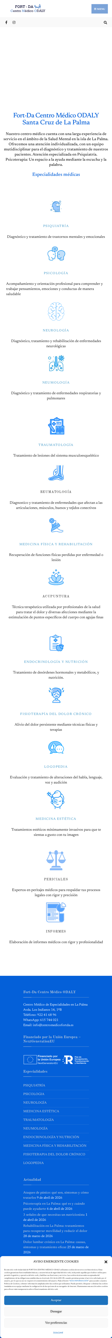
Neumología (35, 1128)
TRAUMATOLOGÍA (56, 445)
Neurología (35, 1102)
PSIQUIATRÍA (56, 226)
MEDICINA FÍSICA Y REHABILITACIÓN (56, 544)
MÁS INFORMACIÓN (79, 1281)
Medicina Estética (41, 1111)
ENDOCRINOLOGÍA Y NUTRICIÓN (56, 662)
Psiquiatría (34, 1085)
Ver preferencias (56, 1322)
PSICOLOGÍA (56, 273)
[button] (106, 1262)
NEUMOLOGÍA (56, 382)
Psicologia (33, 1094)
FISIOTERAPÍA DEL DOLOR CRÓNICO (56, 714)
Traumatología (38, 1120)
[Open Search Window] (105, 22)
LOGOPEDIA (56, 767)
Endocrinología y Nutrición (51, 1137)
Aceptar (56, 1300)
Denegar (56, 1311)
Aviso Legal (58, 1332)
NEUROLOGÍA (56, 330)
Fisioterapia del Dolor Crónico (54, 1154)
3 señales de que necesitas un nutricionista (54, 1215)
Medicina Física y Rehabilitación (55, 1146)
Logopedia (33, 1163)
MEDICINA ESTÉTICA (56, 819)
